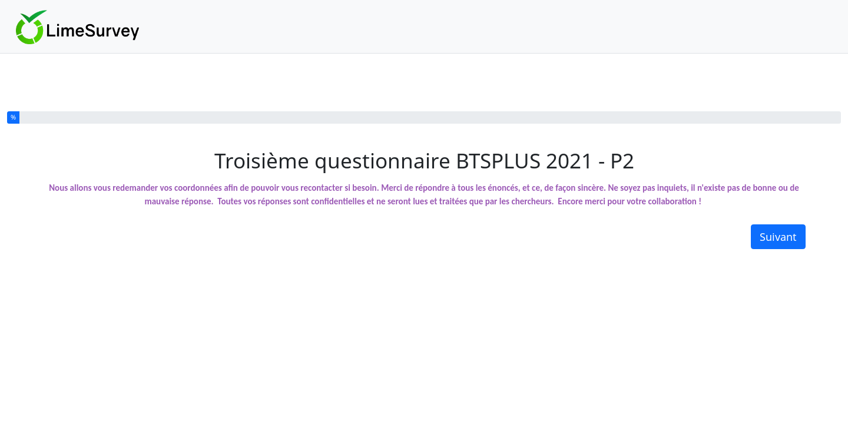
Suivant (778, 237)
